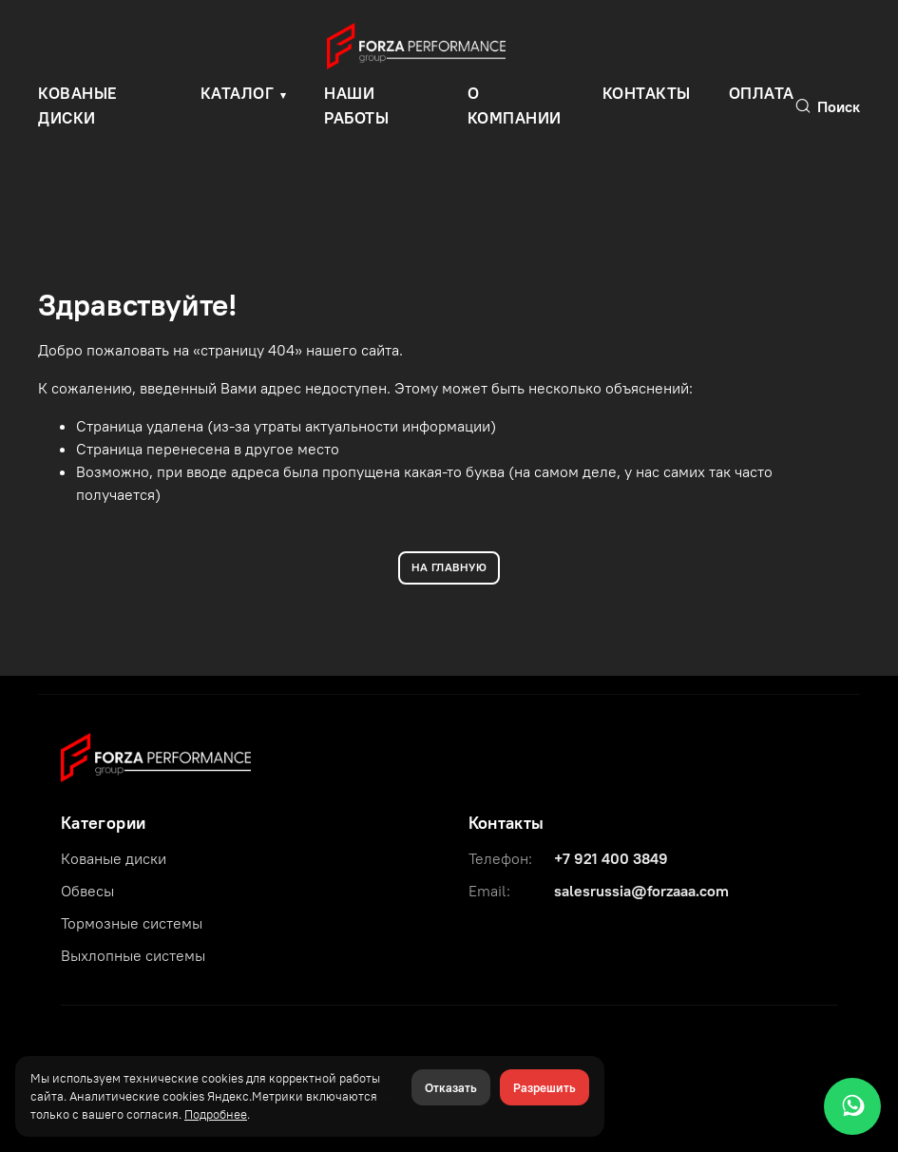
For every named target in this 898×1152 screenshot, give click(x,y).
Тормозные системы (131, 922)
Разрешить (544, 1087)
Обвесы (87, 890)
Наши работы (356, 105)
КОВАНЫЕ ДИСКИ (78, 105)
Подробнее (215, 1114)
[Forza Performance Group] (156, 755)
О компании (515, 105)
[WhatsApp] (852, 1106)
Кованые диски (113, 858)
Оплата (761, 93)
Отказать (451, 1087)
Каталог (238, 93)
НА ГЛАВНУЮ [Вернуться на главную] (449, 567)
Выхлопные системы (133, 955)
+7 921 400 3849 (611, 858)
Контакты (646, 93)
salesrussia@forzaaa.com (641, 890)
